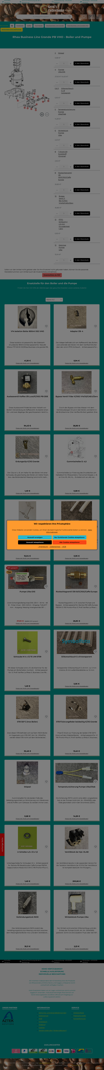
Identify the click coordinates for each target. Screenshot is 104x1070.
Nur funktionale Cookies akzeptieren (69, 537)
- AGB (63, 547)
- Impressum (43, 547)
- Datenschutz (55, 547)
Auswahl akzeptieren (35, 542)
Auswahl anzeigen (35, 537)
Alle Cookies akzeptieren (69, 542)
